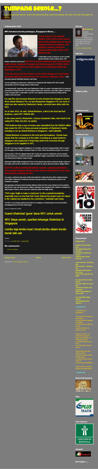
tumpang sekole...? (33, 9)
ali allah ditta (89, 29)
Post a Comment (12, 249)
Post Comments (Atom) (20, 262)
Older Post (66, 258)
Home (38, 258)
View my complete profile (83, 48)
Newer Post (10, 258)
